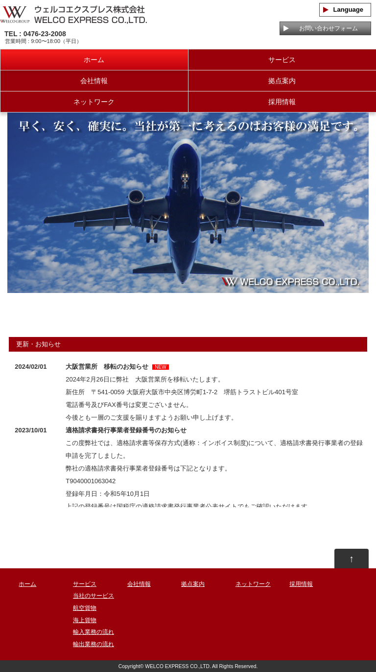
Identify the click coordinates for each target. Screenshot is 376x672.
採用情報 (282, 102)
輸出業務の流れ (93, 644)
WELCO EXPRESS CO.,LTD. (178, 666)
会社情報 (94, 81)
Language (345, 9)
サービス (282, 60)
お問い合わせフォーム (325, 28)
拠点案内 (282, 81)
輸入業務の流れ (93, 631)
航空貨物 (84, 608)
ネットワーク (94, 102)
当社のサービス (93, 595)
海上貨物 (84, 620)
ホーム (94, 60)
